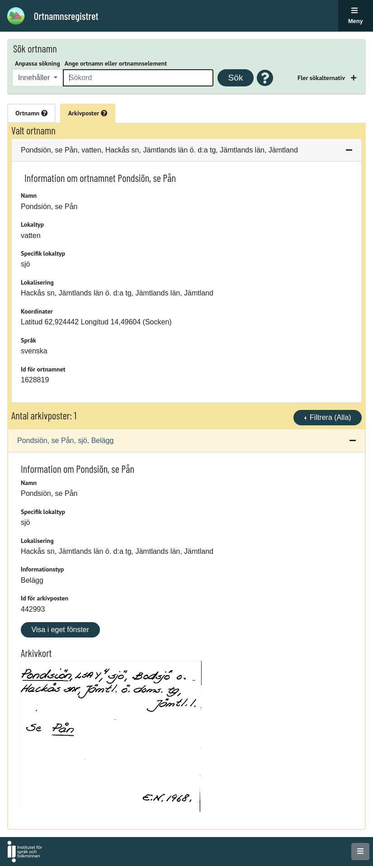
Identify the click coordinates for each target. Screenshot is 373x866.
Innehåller (35, 77)
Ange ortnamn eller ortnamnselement (116, 63)
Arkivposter (87, 113)
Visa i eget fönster (60, 629)
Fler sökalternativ (321, 78)
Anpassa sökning (37, 63)
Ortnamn (31, 113)
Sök (235, 77)
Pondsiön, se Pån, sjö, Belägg (65, 440)
